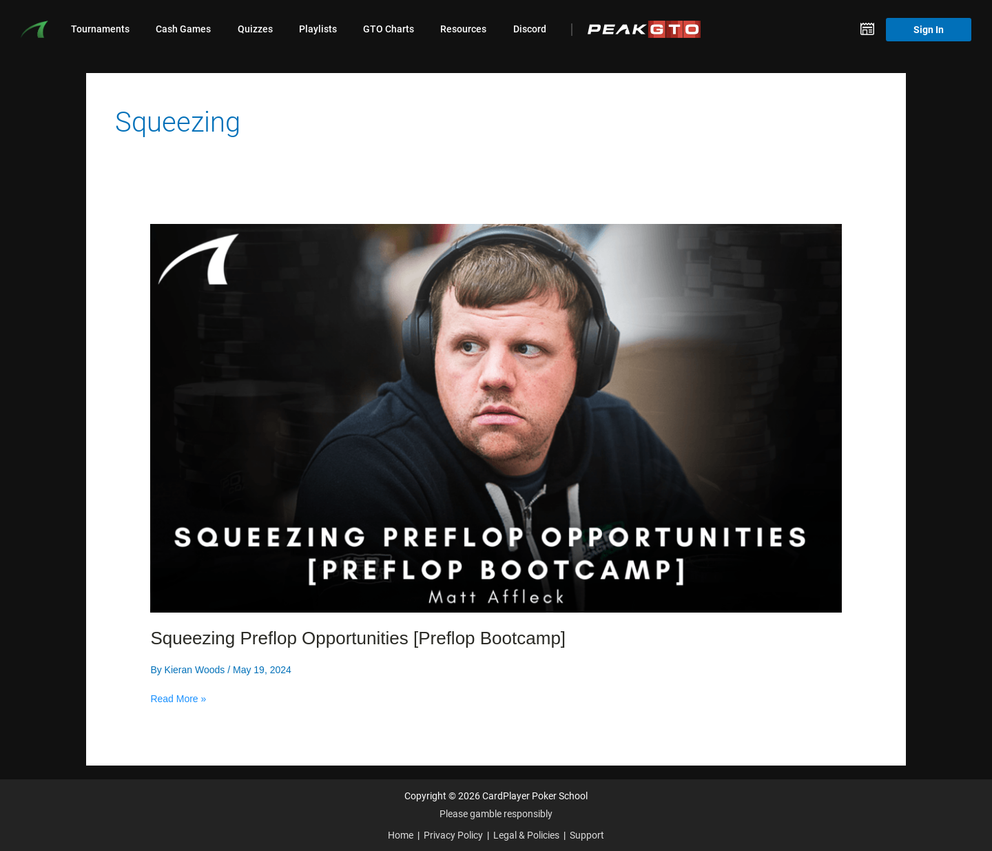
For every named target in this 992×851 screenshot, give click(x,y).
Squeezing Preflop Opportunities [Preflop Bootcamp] (358, 638)
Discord (529, 29)
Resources (463, 29)
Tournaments (100, 29)
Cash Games (183, 29)
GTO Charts (388, 29)
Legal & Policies (526, 834)
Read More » (178, 698)
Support (587, 834)
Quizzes (255, 29)
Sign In (928, 29)
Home (400, 834)
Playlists (318, 29)
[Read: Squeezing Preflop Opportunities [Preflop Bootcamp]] (495, 417)
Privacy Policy (453, 834)
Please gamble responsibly (496, 813)
